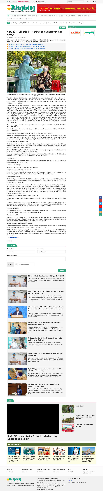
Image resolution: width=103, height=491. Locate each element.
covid (9, 241)
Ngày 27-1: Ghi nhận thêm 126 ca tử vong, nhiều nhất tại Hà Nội (26, 44)
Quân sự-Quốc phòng (34, 15)
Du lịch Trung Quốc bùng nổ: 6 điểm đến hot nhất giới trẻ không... (73, 459)
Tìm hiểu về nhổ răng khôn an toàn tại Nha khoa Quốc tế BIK (29, 458)
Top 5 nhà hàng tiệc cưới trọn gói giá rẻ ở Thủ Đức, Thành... (44, 458)
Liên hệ (70, 480)
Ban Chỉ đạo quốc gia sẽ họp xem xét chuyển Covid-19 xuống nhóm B (44, 385)
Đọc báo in (72, 27)
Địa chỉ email (40, 248)
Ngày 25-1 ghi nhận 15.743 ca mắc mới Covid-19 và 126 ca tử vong (27, 48)
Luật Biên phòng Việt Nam (52, 22)
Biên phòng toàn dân (47, 15)
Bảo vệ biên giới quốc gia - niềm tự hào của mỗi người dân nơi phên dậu (85, 416)
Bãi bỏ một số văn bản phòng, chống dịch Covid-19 (46, 276)
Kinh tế (61, 15)
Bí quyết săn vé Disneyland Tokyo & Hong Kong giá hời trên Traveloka (88, 459)
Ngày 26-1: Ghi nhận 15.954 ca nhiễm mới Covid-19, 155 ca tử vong (27, 46)
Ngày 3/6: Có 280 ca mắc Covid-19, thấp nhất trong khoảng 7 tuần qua (44, 323)
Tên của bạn (10, 248)
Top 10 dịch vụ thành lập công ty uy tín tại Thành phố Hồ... (59, 458)
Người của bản (80, 406)
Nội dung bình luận (12, 255)
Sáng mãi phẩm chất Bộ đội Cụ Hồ (22, 18)
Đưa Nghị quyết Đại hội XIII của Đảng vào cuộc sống (27, 22)
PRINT (62, 27)
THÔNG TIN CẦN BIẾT (14, 444)
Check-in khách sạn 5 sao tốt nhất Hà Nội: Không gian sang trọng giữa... (14, 459)
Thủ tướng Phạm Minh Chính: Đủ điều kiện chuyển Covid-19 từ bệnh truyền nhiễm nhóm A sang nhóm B (46, 309)
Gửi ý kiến (61, 270)
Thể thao (80, 15)
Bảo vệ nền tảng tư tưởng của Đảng (72, 22)
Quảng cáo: (74, 478)
